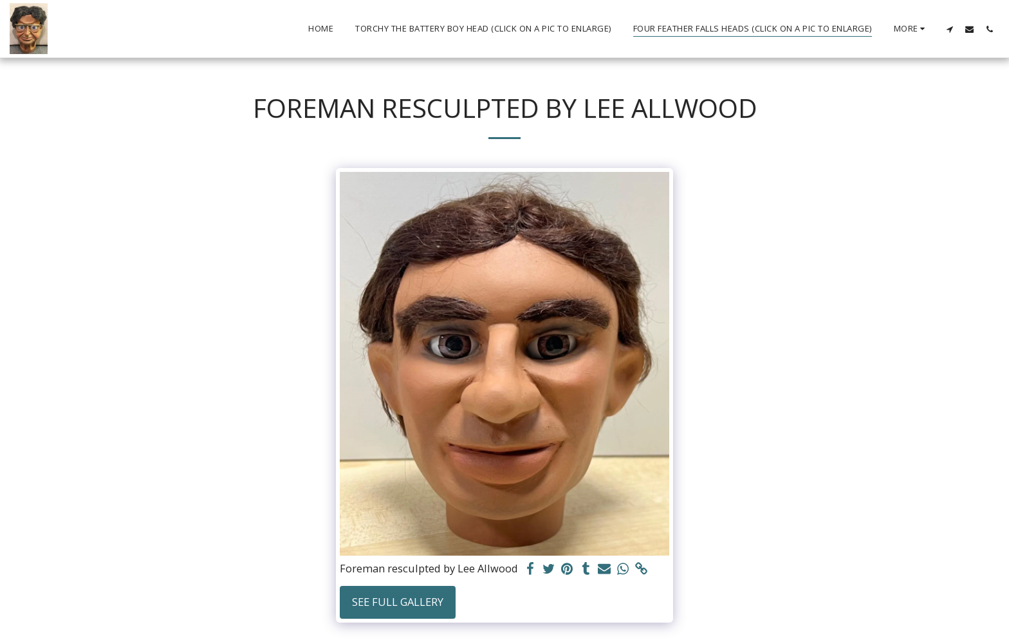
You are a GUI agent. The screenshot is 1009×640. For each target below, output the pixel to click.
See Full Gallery (397, 601)
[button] (949, 28)
